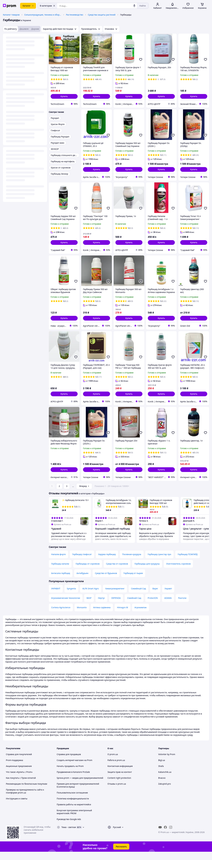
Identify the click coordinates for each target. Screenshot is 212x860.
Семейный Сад (138, 596)
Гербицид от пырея (133, 581)
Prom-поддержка (14, 768)
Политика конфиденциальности (73, 806)
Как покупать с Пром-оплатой (21, 786)
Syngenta (71, 596)
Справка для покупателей (19, 762)
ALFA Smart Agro (90, 596)
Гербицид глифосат (82, 562)
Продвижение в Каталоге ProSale (73, 780)
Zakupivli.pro (164, 792)
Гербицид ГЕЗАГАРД (188, 562)
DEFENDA (116, 606)
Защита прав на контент (120, 780)
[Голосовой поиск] (134, 6)
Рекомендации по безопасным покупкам (26, 792)
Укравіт (168, 596)
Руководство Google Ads (69, 827)
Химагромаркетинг (115, 596)
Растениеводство (74, 14)
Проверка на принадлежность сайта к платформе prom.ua (25, 799)
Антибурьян (82, 581)
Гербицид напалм (60, 572)
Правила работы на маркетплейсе (74, 812)
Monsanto (82, 615)
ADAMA (168, 606)
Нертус (101, 606)
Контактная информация (120, 774)
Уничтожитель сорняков (178, 572)
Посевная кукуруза (131, 562)
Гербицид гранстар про (159, 562)
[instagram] (170, 835)
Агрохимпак (140, 615)
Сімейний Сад (134, 606)
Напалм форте (58, 562)
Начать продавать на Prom (70, 774)
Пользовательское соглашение (72, 800)
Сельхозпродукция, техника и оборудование (42, 14)
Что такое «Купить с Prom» (19, 780)
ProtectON (153, 606)
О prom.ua (113, 762)
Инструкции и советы (16, 806)
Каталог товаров (11, 14)
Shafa (161, 774)
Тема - (68, 835)
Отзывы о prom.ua (117, 792)
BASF (89, 606)
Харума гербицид (107, 562)
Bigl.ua (161, 768)
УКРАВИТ (55, 596)
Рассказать (121, 854)
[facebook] (165, 835)
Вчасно (162, 786)
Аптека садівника (102, 615)
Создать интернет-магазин (70, 768)
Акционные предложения (19, 774)
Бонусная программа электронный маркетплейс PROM (74, 820)
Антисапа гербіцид (60, 581)
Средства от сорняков (117, 572)
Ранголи (182, 606)
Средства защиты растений (101, 14)
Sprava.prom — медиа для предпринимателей (80, 786)
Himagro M (122, 615)
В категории (47, 5)
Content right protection (119, 786)
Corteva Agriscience (60, 615)
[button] (64, 96)
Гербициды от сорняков (88, 572)
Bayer (155, 596)
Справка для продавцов (69, 762)
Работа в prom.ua (116, 768)
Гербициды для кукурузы (147, 572)
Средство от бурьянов (106, 581)
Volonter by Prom (166, 762)
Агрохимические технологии (65, 606)
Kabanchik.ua (164, 780)
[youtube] (160, 835)
